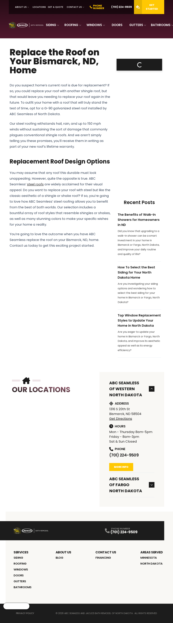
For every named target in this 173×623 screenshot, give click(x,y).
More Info (121, 467)
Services (21, 552)
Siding (51, 25)
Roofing (71, 25)
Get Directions (120, 418)
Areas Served (151, 552)
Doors (117, 25)
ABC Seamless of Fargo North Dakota (132, 485)
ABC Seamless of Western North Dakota (132, 389)
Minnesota (148, 558)
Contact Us (74, 7)
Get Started (146, 7)
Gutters (136, 25)
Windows (94, 25)
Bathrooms (160, 25)
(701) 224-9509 (124, 455)
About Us (21, 7)
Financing (103, 558)
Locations (39, 7)
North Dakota (151, 564)
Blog (59, 558)
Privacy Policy (25, 613)
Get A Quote (55, 7)
